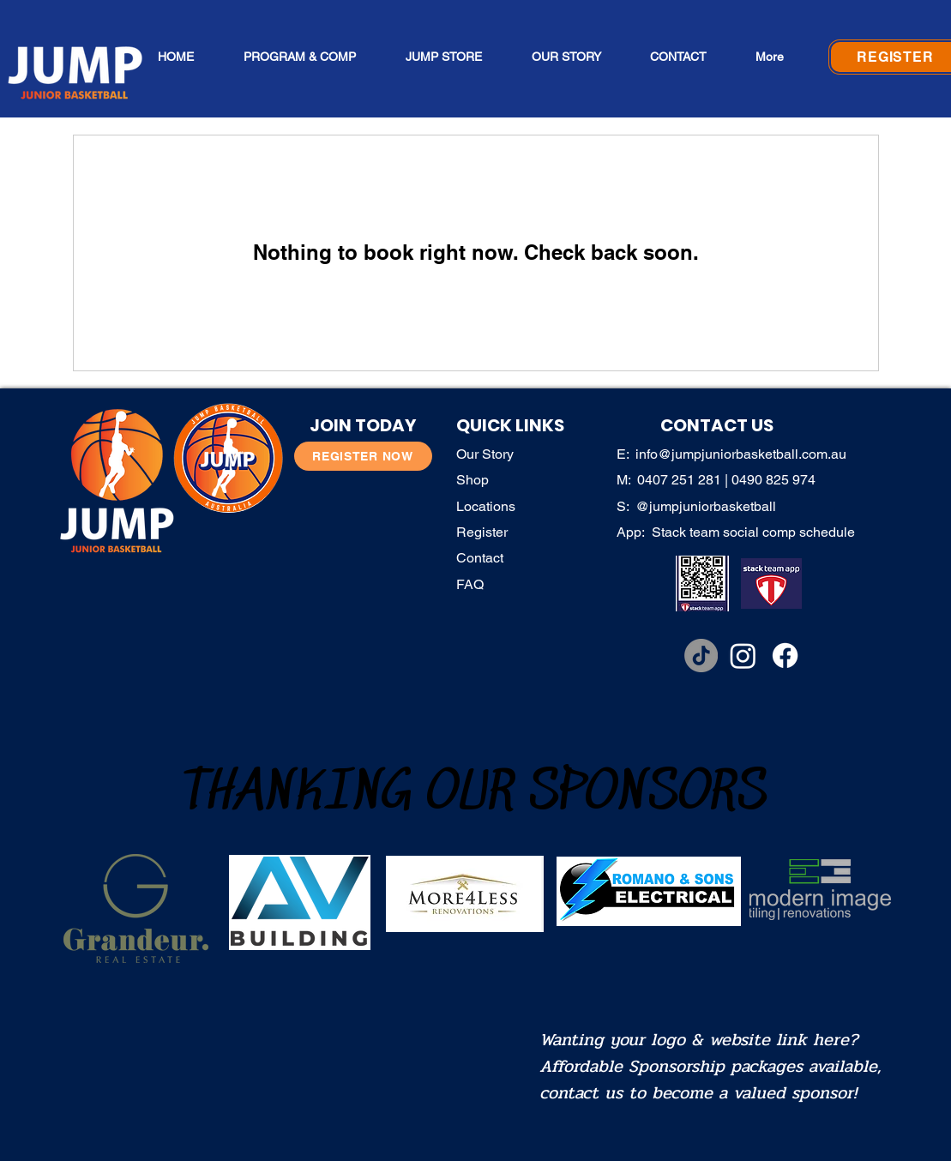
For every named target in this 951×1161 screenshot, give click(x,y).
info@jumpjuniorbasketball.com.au (740, 454)
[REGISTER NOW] (363, 456)
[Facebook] (785, 655)
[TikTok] (701, 655)
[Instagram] (743, 655)
